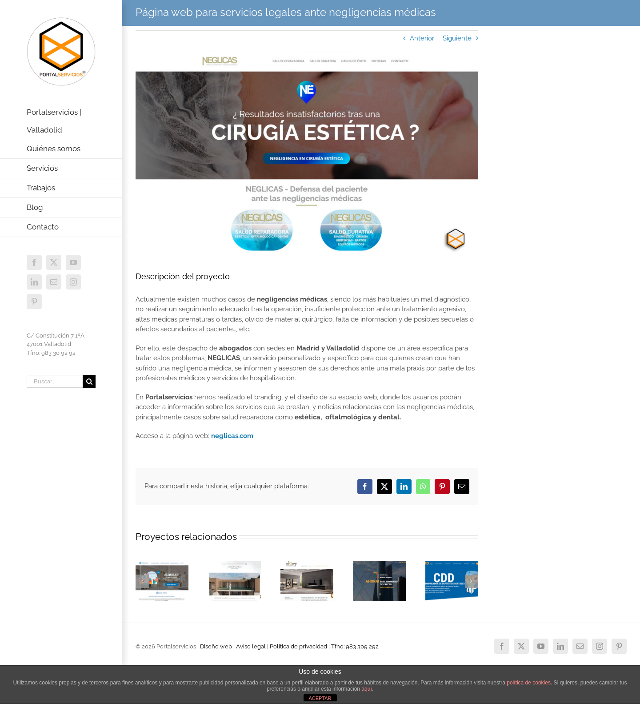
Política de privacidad (298, 646)
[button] (142, 581)
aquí (366, 689)
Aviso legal (251, 646)
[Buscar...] (55, 381)
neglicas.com (232, 436)
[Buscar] (89, 381)
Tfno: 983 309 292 (355, 646)
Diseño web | (218, 646)
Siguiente (457, 38)
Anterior (422, 38)
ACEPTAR (319, 698)
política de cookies (529, 683)
